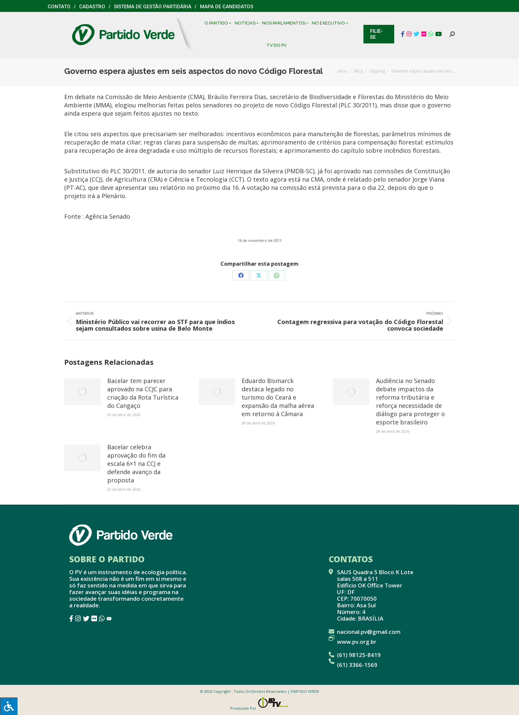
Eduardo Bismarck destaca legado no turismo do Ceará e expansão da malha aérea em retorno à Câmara (278, 397)
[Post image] (82, 391)
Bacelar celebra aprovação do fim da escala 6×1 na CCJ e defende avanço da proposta (136, 463)
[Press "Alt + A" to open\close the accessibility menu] (9, 706)
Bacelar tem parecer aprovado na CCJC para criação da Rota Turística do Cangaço (142, 393)
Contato (59, 7)
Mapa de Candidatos (226, 7)
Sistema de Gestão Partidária (152, 7)
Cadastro (92, 7)
